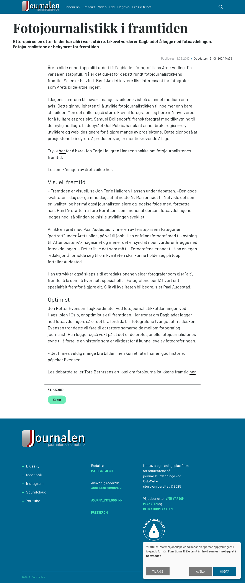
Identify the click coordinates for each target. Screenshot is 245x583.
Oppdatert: (201, 58)
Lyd (112, 7)
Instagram (35, 483)
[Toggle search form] (220, 7)
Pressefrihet (142, 7)
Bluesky (32, 466)
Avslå (200, 571)
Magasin (123, 7)
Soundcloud (36, 492)
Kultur (57, 400)
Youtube (33, 500)
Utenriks (88, 7)
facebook (34, 474)
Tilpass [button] (157, 571)
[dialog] (192, 560)
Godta (224, 571)
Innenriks (72, 7)
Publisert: (168, 58)
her (62, 150)
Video (102, 7)
